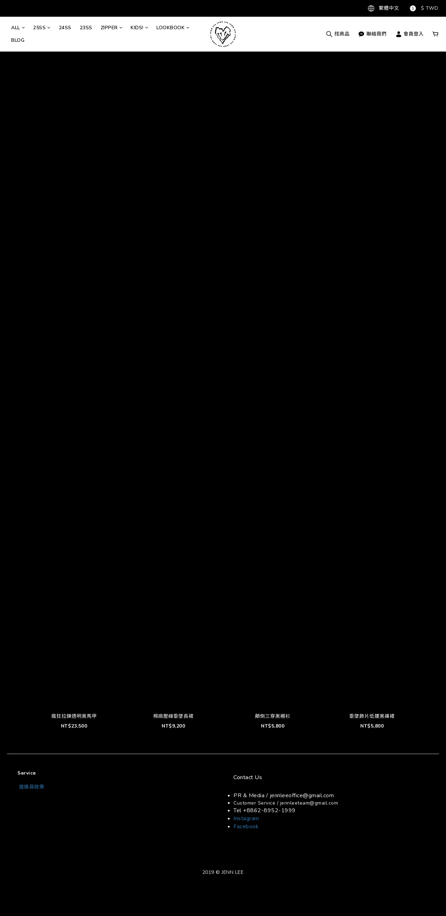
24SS (65, 27)
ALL (18, 27)
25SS (42, 27)
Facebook (246, 826)
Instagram (246, 818)
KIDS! (139, 27)
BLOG (17, 40)
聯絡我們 (372, 34)
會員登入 (409, 34)
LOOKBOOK (173, 27)
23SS (86, 27)
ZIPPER (112, 27)
